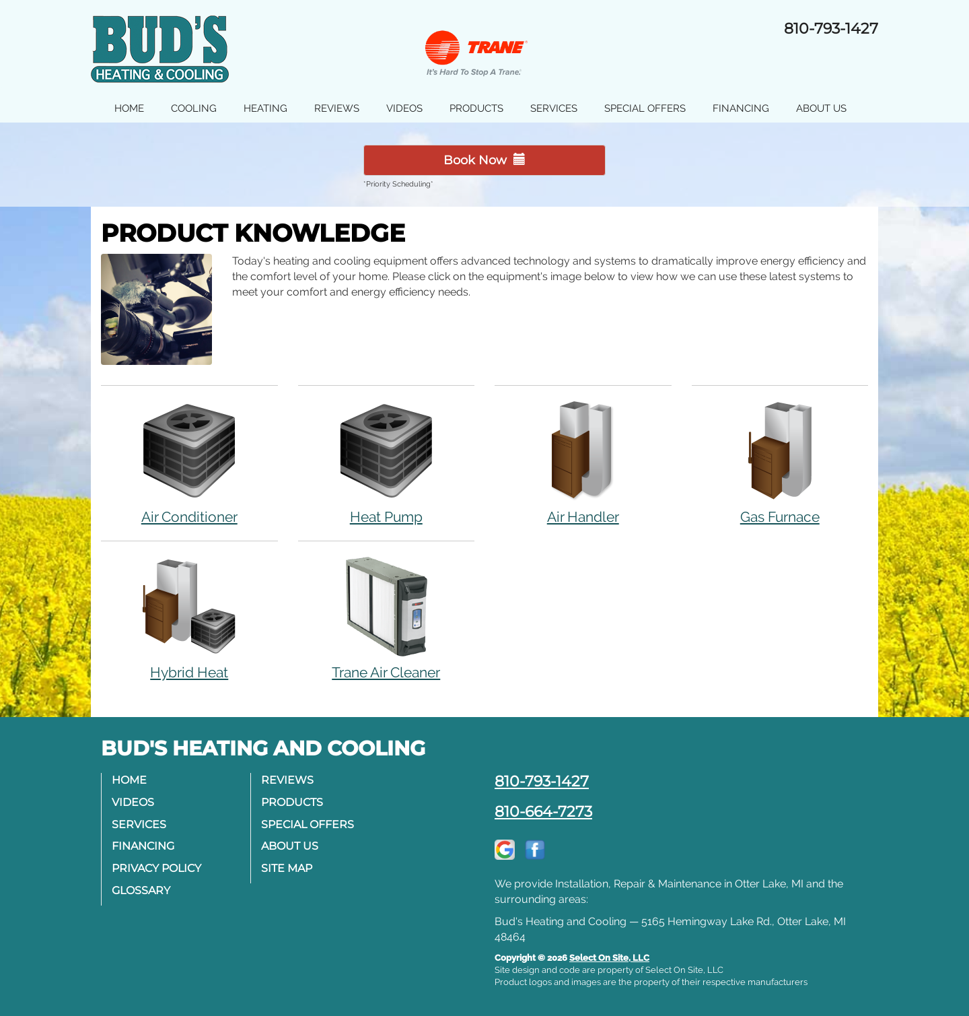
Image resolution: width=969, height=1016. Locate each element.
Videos (404, 108)
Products (476, 108)
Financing (741, 108)
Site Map (286, 868)
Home (129, 108)
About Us (821, 108)
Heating (265, 108)
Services (553, 108)
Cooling (194, 108)
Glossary (141, 890)
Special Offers (645, 108)
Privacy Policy (156, 868)
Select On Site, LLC (609, 958)
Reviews (336, 108)
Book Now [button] (484, 160)
